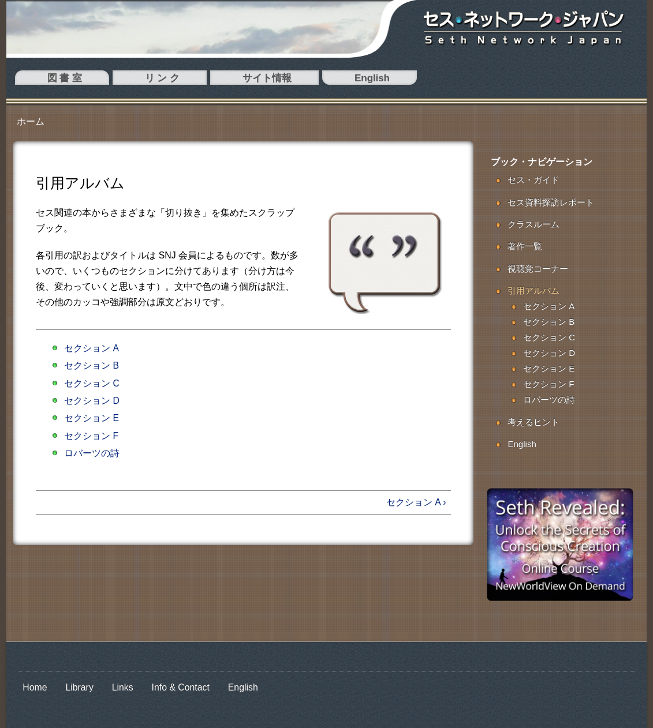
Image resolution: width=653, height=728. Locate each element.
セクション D (92, 401)
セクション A (91, 348)
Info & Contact (181, 687)
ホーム (30, 121)
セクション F (91, 436)
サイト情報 (136, 80)
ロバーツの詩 (92, 453)
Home (35, 687)
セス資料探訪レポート (551, 202)
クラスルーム (533, 224)
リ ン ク (82, 80)
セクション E (91, 418)
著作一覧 (525, 246)
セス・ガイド (533, 180)
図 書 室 (36, 80)
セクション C (92, 383)
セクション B (91, 365)
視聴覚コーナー (538, 268)
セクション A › (416, 502)
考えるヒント (533, 422)
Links (122, 687)
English (189, 80)
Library (79, 687)
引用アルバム (533, 290)
